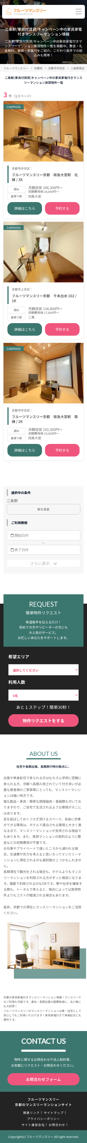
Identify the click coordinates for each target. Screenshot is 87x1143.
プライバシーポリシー (43, 1118)
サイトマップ (54, 1112)
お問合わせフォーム (43, 1079)
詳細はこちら (24, 208)
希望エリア (18, 656)
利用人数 (16, 682)
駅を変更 (43, 509)
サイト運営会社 (33, 1124)
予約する (62, 208)
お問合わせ (57, 1124)
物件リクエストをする (43, 720)
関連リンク (31, 1112)
